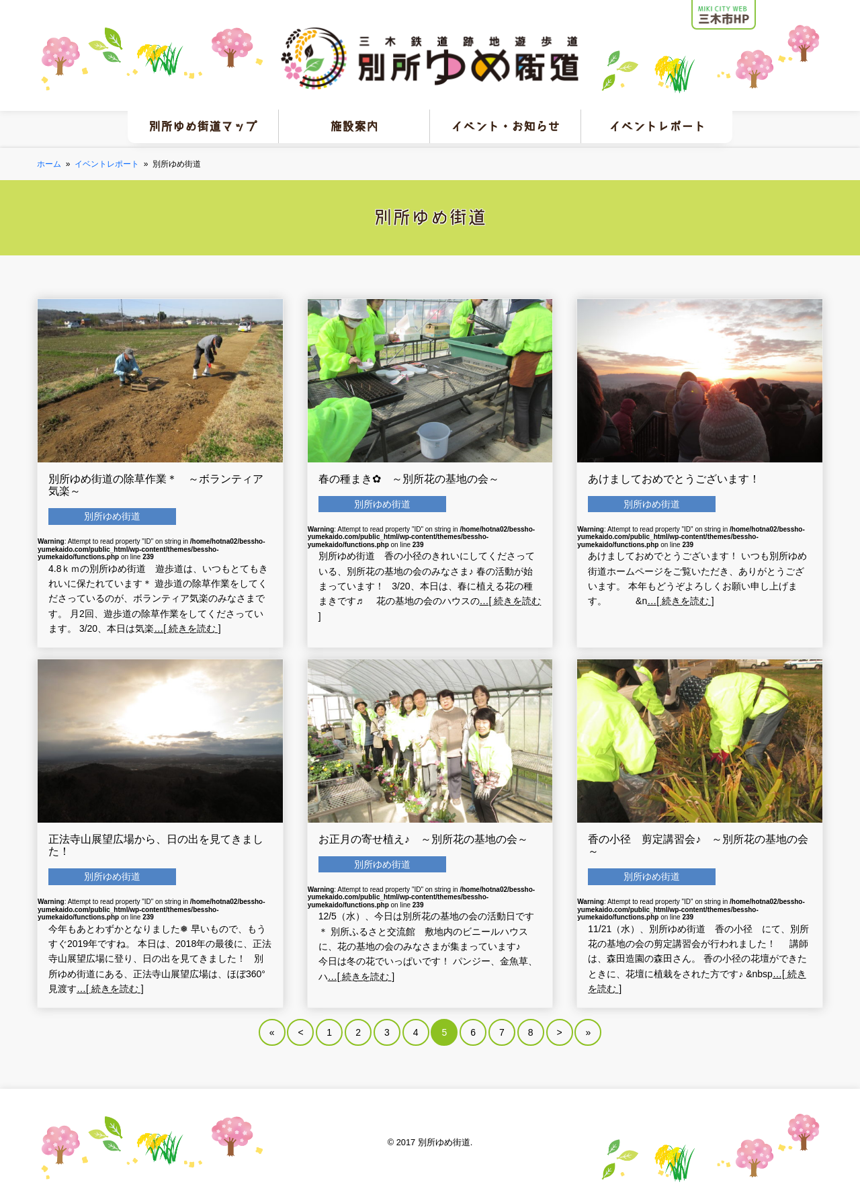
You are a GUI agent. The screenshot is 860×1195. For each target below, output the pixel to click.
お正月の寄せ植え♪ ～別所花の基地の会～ (423, 839)
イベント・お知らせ (505, 126)
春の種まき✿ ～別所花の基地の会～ (408, 479)
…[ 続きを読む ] (187, 628)
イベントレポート (657, 126)
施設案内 (354, 126)
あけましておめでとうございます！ (674, 479)
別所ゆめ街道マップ (202, 126)
